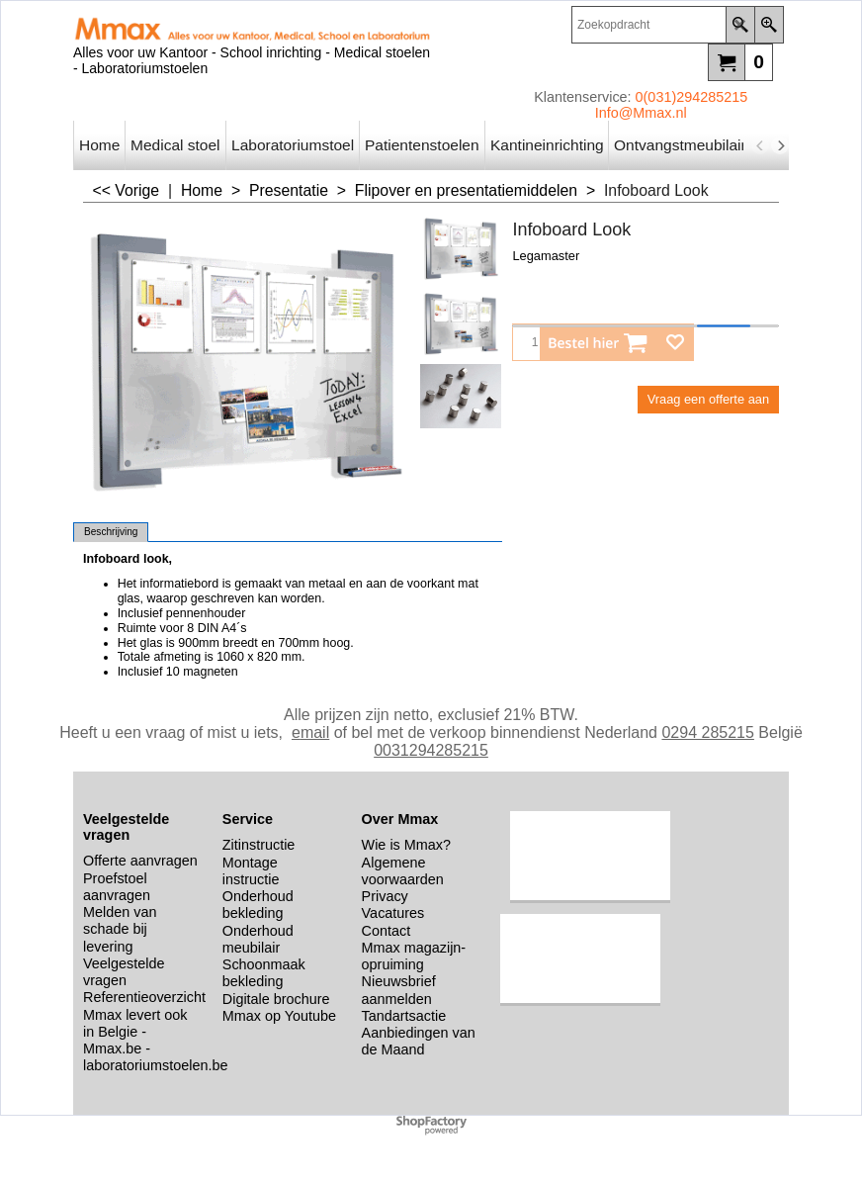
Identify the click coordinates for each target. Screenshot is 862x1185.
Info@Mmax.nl (641, 113)
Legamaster (545, 255)
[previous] (760, 145)
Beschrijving (110, 531)
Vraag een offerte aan (708, 399)
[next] (780, 145)
